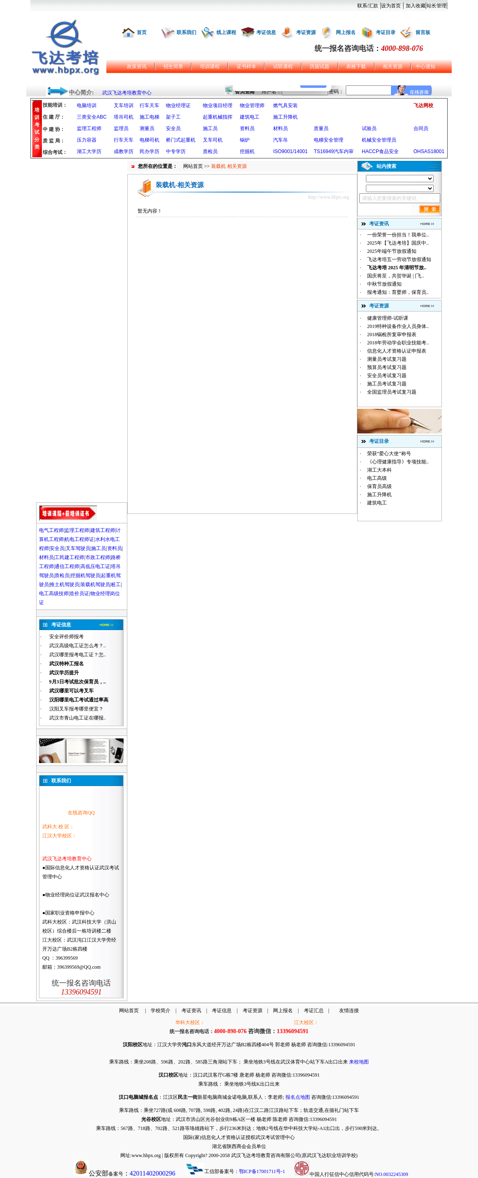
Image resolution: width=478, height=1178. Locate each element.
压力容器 (87, 140)
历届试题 (319, 66)
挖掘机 (247, 151)
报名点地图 (297, 1097)
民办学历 (149, 151)
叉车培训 (123, 105)
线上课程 (226, 32)
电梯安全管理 (328, 140)
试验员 (369, 128)
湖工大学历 (89, 151)
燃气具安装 (285, 105)
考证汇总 (314, 1010)
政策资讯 (137, 66)
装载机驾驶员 (95, 584)
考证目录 (385, 32)
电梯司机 (149, 140)
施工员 (210, 128)
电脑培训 (87, 105)
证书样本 (246, 66)
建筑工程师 (102, 530)
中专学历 (176, 151)
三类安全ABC (92, 117)
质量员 (321, 128)
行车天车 (149, 105)
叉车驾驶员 (78, 548)
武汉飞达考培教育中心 (127, 93)
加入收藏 (415, 6)
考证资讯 (191, 1010)
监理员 (121, 128)
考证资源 (306, 32)
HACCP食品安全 (380, 151)
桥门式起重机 (180, 140)
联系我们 (186, 32)
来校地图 (359, 1062)
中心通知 (425, 66)
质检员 (210, 151)
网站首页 (193, 166)
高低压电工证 (95, 566)
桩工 (116, 584)
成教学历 (123, 151)
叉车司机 (213, 140)
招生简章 (173, 66)
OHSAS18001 (429, 151)
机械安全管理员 (379, 140)
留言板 (423, 32)
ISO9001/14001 (290, 151)
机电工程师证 (79, 539)
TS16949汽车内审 (334, 151)
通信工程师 (67, 566)
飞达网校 (423, 105)
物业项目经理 (217, 105)
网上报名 (346, 32)
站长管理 (436, 6)
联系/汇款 (367, 6)
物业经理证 (178, 105)
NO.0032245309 (391, 1174)
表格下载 (356, 66)
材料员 (280, 128)
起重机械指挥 (217, 117)
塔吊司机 (123, 117)
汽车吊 (280, 140)
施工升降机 (285, 117)
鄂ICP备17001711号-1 (262, 1171)
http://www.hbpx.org (328, 197)
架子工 (173, 117)
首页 (142, 32)
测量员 (147, 128)
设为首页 (391, 6)
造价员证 (79, 593)
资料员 (247, 128)
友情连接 (349, 1010)
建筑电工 (250, 117)
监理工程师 (89, 128)
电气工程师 (51, 530)
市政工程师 (97, 557)
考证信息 (266, 32)
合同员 (421, 128)
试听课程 (283, 66)
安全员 (173, 128)
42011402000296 (152, 1173)
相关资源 (392, 66)
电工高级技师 (54, 593)
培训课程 (210, 66)
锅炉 (245, 140)
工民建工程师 (69, 557)
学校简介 (160, 1010)
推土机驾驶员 (64, 584)
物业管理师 (252, 105)
